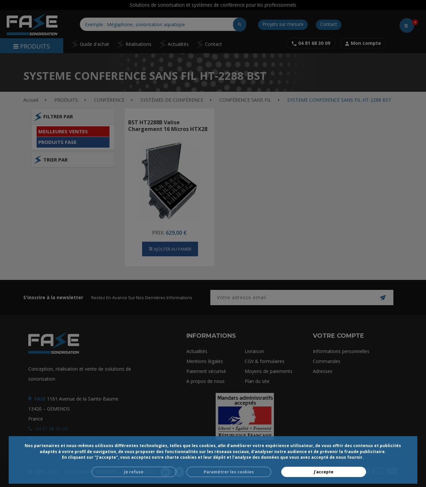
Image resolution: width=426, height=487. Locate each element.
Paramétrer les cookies (229, 472)
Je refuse (133, 472)
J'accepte (323, 472)
